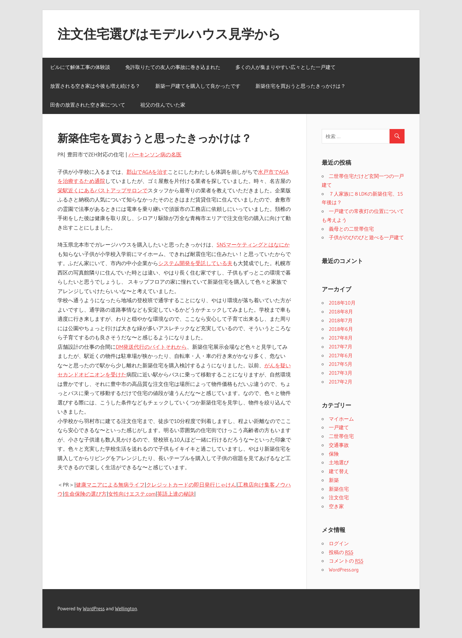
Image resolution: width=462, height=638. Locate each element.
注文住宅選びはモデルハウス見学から (169, 34)
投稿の (341, 552)
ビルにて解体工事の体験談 (80, 67)
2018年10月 (342, 303)
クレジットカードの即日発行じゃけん (191, 485)
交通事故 (339, 445)
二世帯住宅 (341, 436)
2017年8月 (341, 338)
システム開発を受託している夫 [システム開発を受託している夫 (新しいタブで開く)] (195, 263)
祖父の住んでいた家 (162, 105)
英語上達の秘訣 (175, 494)
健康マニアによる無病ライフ (110, 485)
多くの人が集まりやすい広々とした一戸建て (285, 67)
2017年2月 (340, 381)
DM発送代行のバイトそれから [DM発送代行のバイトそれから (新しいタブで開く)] (151, 347)
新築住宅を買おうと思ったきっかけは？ (300, 86)
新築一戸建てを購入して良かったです (197, 86)
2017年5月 (340, 364)
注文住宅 (339, 497)
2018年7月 (341, 320)
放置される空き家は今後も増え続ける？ (95, 86)
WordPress (94, 608)
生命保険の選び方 (85, 494)
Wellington (126, 608)
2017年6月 (341, 355)
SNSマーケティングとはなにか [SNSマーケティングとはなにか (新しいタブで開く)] (253, 245)
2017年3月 (340, 373)
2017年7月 (340, 346)
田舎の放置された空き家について (87, 105)
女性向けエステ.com (132, 494)
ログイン (339, 543)
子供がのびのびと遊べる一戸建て (366, 237)
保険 (334, 454)
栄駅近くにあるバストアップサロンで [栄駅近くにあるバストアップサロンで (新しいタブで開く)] (102, 190)
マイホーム (341, 419)
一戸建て (339, 427)
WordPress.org (344, 569)
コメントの (346, 561)
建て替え (339, 471)
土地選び (339, 462)
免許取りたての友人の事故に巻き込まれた (172, 67)
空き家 (336, 506)
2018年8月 (341, 311)
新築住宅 (339, 489)
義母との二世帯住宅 (351, 229)
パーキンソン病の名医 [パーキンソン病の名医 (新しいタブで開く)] (155, 154)
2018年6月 (341, 329)
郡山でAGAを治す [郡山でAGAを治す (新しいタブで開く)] (147, 172)
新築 (334, 480)
